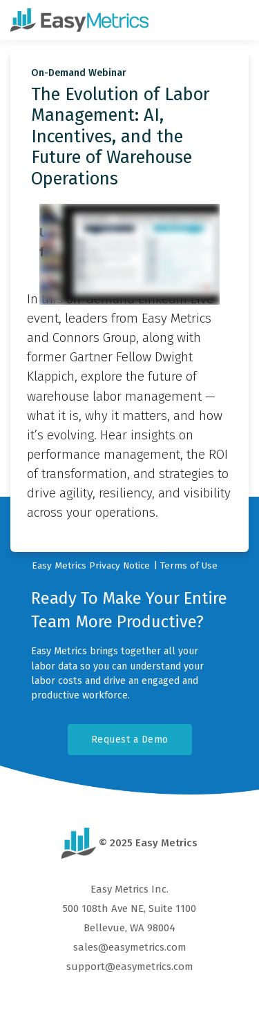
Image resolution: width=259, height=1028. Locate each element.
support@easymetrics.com (129, 966)
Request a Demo (130, 739)
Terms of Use (189, 565)
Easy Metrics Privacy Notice (91, 565)
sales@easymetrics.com (129, 947)
